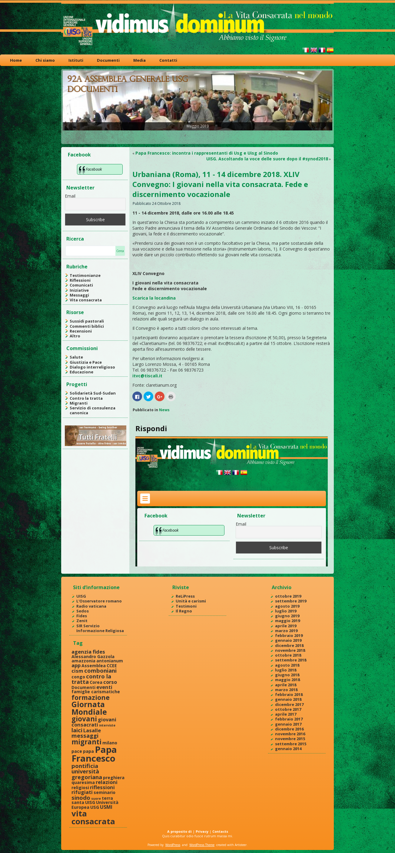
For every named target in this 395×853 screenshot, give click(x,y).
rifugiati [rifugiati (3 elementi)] (82, 792)
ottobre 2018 (288, 655)
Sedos (82, 611)
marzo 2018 (286, 689)
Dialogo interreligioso (92, 367)
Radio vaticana (91, 606)
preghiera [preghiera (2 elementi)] (113, 777)
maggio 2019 (287, 620)
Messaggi (79, 295)
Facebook (79, 154)
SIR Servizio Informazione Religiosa (100, 628)
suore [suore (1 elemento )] (96, 798)
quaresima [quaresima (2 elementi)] (83, 782)
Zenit (82, 620)
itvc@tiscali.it (147, 376)
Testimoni (186, 606)
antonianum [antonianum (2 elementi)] (109, 661)
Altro (75, 336)
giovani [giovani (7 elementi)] (84, 718)
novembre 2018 (290, 650)
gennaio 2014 (288, 748)
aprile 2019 (285, 625)
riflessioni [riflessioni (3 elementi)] (102, 787)
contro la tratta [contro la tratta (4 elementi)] (91, 678)
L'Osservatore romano (99, 601)
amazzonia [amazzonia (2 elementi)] (83, 661)
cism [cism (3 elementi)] (77, 670)
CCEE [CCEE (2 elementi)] (112, 665)
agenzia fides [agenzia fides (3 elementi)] (88, 651)
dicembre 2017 (289, 704)
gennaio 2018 (288, 699)
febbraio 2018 (289, 694)
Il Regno (184, 611)
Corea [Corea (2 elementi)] (96, 682)
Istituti (75, 60)
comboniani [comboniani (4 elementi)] (100, 670)
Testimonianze (85, 275)
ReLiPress (185, 596)
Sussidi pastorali (87, 321)
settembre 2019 (290, 601)
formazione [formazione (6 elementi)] (90, 697)
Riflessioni (80, 280)
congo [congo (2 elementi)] (78, 677)
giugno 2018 (287, 674)
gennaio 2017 (288, 724)
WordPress (172, 845)
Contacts (220, 831)
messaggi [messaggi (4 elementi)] (84, 735)
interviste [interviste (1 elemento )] (107, 725)
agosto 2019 (287, 606)
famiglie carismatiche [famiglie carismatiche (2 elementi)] (95, 691)
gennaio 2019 (288, 640)
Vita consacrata (86, 300)
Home (16, 60)
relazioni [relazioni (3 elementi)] (107, 782)
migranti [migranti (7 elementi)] (86, 741)
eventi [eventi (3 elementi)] (104, 687)
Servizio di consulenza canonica (92, 410)
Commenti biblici (87, 326)
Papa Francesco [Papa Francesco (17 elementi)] (94, 753)
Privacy (202, 831)
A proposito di (179, 831)
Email (70, 196)
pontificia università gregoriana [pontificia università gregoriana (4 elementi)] (86, 771)
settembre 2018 (290, 660)
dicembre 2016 (289, 729)
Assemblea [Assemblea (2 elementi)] (93, 665)
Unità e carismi (191, 601)
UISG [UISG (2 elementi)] (90, 802)
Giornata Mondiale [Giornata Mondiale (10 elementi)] (89, 708)
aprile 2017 (285, 714)
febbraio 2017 (289, 719)
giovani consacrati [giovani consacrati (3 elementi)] (93, 722)
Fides (81, 615)
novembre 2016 (290, 734)
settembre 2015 (290, 743)
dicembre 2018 (289, 645)
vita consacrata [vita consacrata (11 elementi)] (93, 817)
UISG (81, 596)
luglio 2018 (285, 670)
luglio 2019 (285, 611)
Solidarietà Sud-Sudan (93, 393)
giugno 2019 (287, 615)
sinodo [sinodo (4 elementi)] (80, 797)
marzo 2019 (286, 630)
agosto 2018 (287, 665)
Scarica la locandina (154, 298)
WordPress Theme (201, 845)
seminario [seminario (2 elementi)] (104, 792)
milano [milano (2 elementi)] (109, 743)
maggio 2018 (287, 679)
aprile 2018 (285, 684)
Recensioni (81, 331)
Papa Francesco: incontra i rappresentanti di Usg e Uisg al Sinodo (206, 153)
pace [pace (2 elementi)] (76, 751)
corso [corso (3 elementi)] (110, 681)
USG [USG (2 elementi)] (94, 807)
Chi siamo (45, 60)
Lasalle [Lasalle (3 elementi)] (92, 730)
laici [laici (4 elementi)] (76, 730)
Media (139, 60)
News (164, 409)
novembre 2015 (290, 738)
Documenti (108, 60)
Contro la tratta (86, 398)
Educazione (81, 372)
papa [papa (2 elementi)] (88, 751)
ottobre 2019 (288, 596)
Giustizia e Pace (86, 362)
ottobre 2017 (288, 709)
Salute (76, 357)
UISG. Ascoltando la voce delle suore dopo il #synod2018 (267, 159)
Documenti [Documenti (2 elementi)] (83, 687)
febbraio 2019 (289, 635)
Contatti (168, 60)
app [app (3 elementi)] (76, 665)
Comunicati (81, 285)
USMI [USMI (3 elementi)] (106, 806)
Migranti (79, 403)
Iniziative (79, 290)
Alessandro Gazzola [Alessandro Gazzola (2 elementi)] (93, 656)
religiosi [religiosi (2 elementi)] (80, 787)
